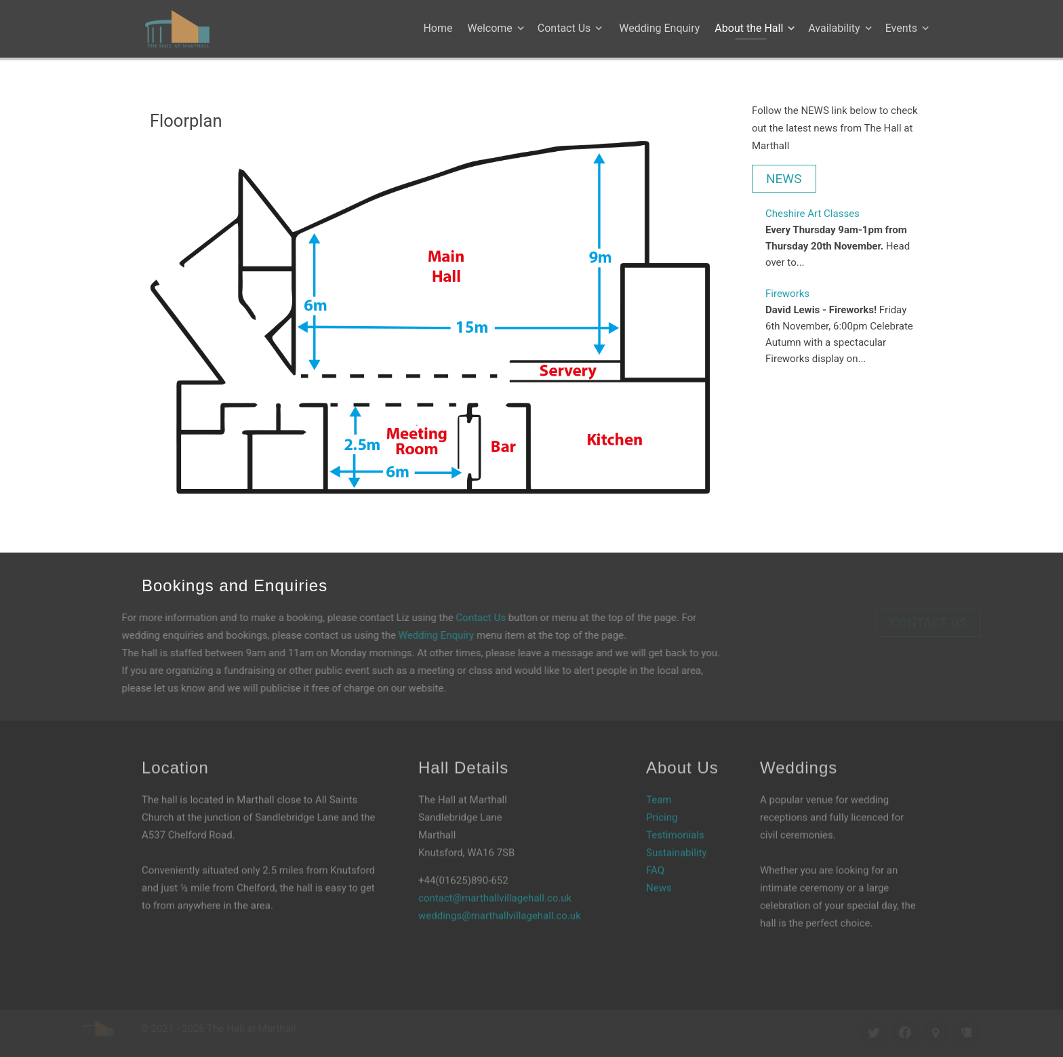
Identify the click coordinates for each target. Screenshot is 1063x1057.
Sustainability (676, 835)
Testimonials (675, 817)
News (659, 870)
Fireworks (787, 293)
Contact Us (463, 618)
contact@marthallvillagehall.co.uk (494, 880)
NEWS (784, 178)
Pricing (661, 799)
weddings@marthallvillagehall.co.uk (499, 898)
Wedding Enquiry (419, 635)
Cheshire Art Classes (812, 213)
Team (659, 782)
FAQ (655, 852)
